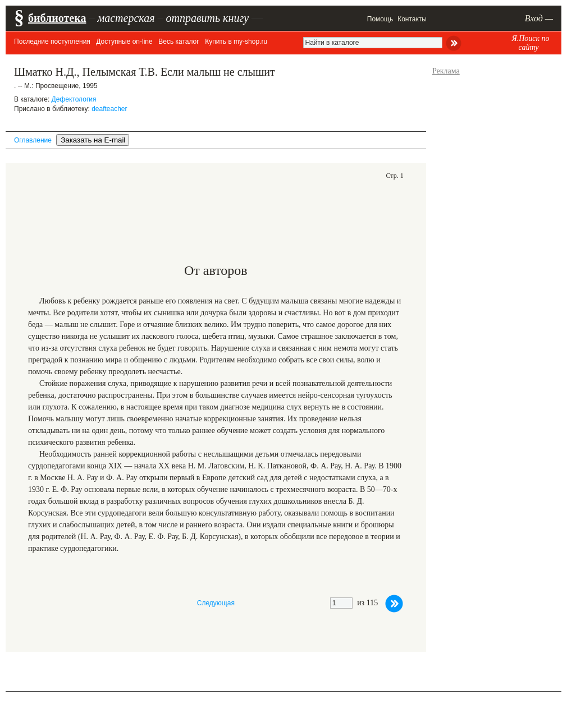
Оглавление (33, 140)
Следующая (216, 603)
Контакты (412, 19)
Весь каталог (178, 41)
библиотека (57, 18)
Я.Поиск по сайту (530, 43)
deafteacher (109, 109)
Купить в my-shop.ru (236, 41)
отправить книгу (207, 18)
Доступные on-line (124, 41)
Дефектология (74, 99)
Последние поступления (52, 41)
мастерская (125, 18)
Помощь (380, 19)
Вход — (539, 18)
